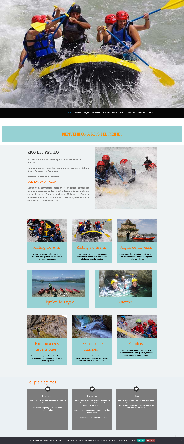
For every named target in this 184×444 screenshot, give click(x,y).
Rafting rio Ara (46, 247)
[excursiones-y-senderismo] (47, 316)
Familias (136, 343)
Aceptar (141, 440)
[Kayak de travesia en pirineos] (137, 220)
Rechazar (150, 440)
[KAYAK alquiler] (58, 271)
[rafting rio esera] (92, 220)
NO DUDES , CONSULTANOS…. (43, 182)
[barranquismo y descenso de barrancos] (92, 316)
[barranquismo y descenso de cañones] (125, 271)
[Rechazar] (181, 440)
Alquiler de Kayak (58, 302)
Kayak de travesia (135, 247)
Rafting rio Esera (91, 247)
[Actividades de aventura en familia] (137, 316)
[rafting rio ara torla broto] (47, 220)
